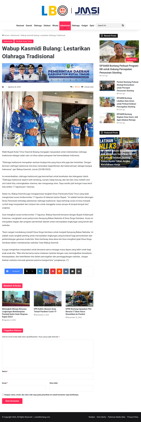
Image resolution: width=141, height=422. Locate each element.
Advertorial (65, 25)
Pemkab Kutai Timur (24, 41)
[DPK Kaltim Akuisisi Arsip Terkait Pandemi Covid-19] (48, 298)
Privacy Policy (132, 417)
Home (5, 35)
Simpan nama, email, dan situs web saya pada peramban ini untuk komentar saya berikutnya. (41, 395)
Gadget (85, 25)
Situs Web (54, 383)
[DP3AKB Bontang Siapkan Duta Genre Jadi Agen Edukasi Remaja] (107, 118)
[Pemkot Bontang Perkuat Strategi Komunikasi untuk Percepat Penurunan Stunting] (107, 86)
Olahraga (38, 25)
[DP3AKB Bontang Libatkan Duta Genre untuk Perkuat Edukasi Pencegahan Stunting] (107, 102)
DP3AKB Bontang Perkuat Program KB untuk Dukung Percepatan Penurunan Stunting (119, 69)
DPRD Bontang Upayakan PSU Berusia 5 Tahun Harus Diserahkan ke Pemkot (79, 311)
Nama (5, 371)
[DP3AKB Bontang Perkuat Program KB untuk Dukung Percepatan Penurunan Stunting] (119, 51)
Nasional (20, 25)
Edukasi (47, 25)
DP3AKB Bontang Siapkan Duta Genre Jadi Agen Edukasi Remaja (127, 117)
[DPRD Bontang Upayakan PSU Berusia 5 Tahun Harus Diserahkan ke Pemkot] (79, 298)
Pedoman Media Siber (116, 417)
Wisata (55, 25)
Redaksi (92, 417)
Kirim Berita (101, 417)
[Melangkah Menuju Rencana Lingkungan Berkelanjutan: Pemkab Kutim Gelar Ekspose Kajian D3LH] (16, 298)
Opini (92, 25)
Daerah (29, 25)
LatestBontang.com (42, 417)
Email (5, 383)
